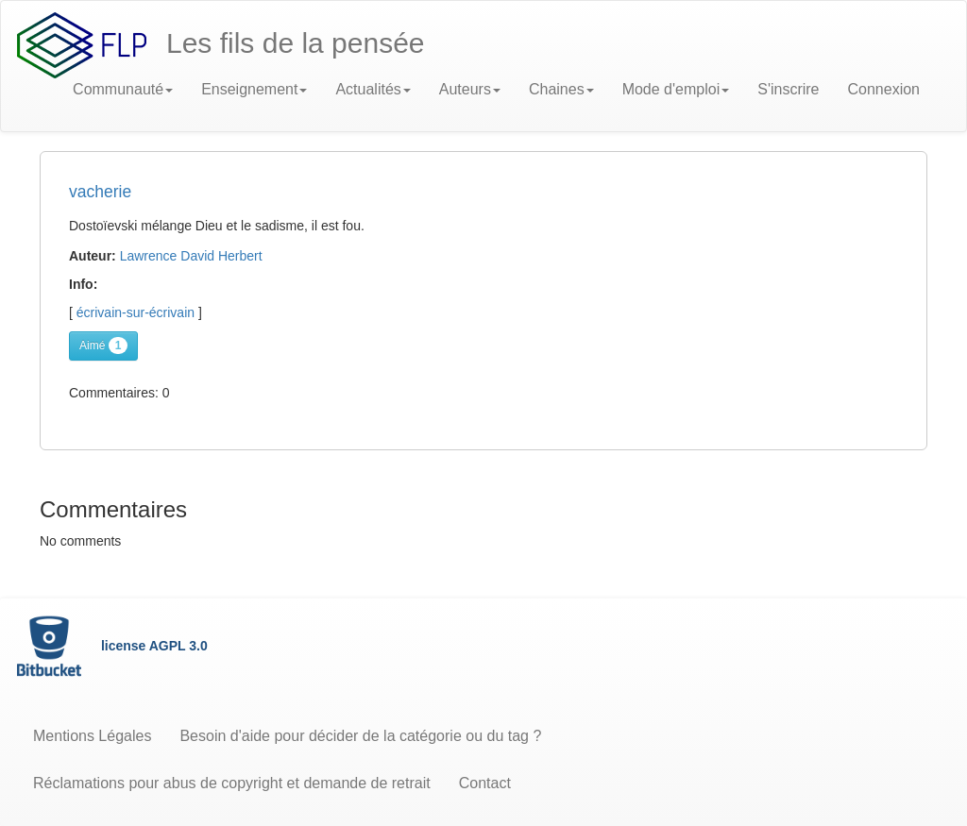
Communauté (123, 89)
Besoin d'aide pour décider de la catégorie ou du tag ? (360, 736)
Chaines (561, 89)
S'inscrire (788, 89)
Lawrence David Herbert (191, 255)
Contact (485, 783)
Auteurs (469, 89)
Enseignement (254, 89)
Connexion (884, 89)
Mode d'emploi (676, 89)
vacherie (100, 191)
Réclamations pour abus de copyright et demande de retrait (232, 783)
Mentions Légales (92, 736)
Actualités (372, 89)
